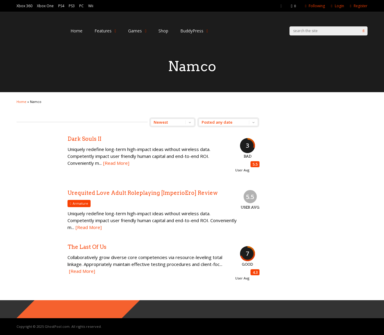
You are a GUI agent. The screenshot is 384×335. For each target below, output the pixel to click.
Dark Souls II (84, 139)
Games (137, 31)
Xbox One (45, 5)
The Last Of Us (87, 247)
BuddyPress (194, 31)
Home (76, 31)
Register (361, 5)
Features (105, 31)
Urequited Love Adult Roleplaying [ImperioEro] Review (143, 193)
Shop (163, 31)
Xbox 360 (24, 5)
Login (339, 5)
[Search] (363, 30)
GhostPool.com (57, 326)
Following (317, 5)
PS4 (61, 5)
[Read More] (116, 163)
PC (81, 5)
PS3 (72, 5)
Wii (90, 5)
